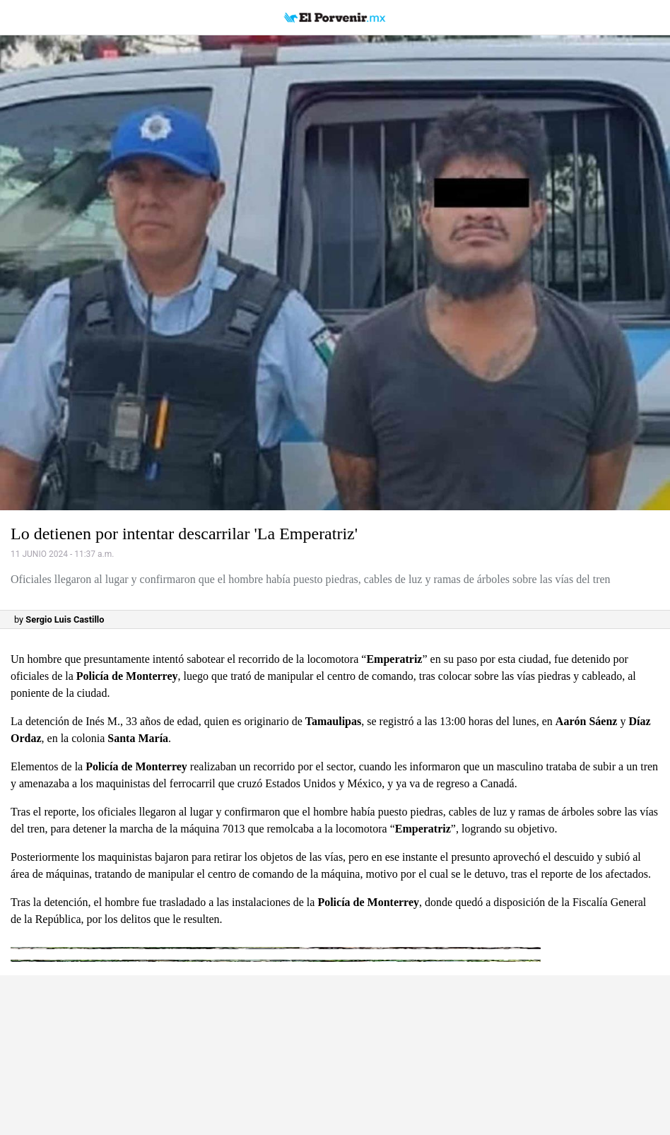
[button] (335, 272)
